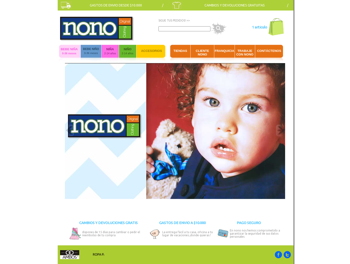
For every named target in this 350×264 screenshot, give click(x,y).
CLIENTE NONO (202, 52)
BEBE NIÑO (91, 49)
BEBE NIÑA (69, 49)
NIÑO (128, 49)
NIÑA (110, 49)
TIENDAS (180, 51)
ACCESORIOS (151, 51)
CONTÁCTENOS (269, 51)
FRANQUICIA (224, 51)
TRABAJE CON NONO (245, 52)
